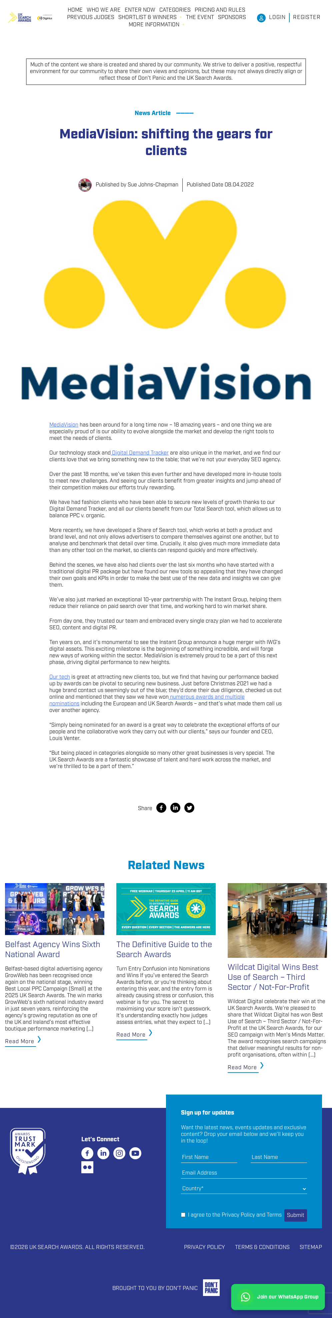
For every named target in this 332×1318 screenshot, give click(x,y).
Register (307, 17)
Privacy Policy (238, 1215)
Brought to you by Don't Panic (155, 1288)
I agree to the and (231, 1215)
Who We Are (104, 10)
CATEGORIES (175, 10)
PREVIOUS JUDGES (90, 17)
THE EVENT (200, 17)
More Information (154, 25)
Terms (274, 1215)
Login (277, 17)
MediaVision (63, 425)
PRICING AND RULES (220, 10)
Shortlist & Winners (147, 17)
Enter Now (140, 10)
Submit (295, 1215)
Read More (19, 1041)
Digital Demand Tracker (140, 453)
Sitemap (311, 1247)
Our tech (59, 677)
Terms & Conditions (262, 1247)
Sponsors (232, 17)
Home (75, 10)
